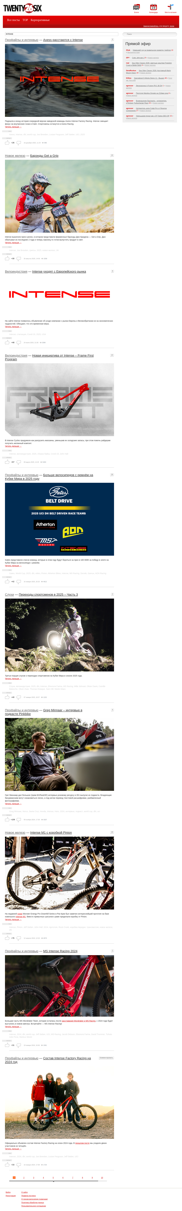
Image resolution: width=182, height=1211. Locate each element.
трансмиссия (93, 927)
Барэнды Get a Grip (44, 155)
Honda (43, 811)
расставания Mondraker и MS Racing (79, 1021)
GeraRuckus (131, 71)
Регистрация (11, 1196)
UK (57, 250)
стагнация (21, 334)
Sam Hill (49, 689)
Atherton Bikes (54, 573)
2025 (82, 134)
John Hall (64, 454)
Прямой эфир (138, 44)
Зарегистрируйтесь (151, 26)
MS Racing (74, 573)
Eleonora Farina (55, 686)
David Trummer (98, 1034)
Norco (25, 811)
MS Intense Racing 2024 (60, 951)
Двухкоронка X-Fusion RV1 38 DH (149, 86)
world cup (31, 134)
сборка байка (43, 454)
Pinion (44, 573)
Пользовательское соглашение (33, 1206)
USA (44, 334)
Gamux (91, 573)
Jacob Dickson (68, 1034)
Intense (19, 134)
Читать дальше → (13, 127)
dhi (24, 134)
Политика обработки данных (32, 1203)
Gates (12, 573)
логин (172, 26)
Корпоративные (40, 20)
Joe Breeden (42, 134)
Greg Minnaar (15, 811)
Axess (12, 134)
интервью (70, 811)
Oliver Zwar (24, 689)
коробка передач (78, 927)
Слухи (9, 594)
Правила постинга (28, 1196)
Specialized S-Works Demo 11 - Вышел (149, 78)
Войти (8, 1192)
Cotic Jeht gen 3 (138, 58)
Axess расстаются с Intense (63, 40)
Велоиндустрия (16, 271)
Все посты (13, 20)
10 (102, 1178)
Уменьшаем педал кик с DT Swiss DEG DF (152, 116)
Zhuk (128, 50)
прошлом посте (82, 1143)
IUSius (128, 78)
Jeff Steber (70, 134)
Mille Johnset (80, 686)
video (37, 573)
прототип (53, 927)
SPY (128, 58)
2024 (62, 811)
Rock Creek (64, 927)
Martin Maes (60, 689)
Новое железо (15, 155)
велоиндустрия (24, 454)
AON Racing (100, 573)
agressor (129, 86)
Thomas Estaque (37, 689)
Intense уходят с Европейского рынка (59, 271)
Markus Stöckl (25, 1037)
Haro (57, 811)
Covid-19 (31, 334)
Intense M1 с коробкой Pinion (51, 832)
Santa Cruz (34, 811)
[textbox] (61, 34)
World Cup (20, 573)
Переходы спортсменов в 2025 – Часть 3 (48, 594)
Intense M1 (21, 916)
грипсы (32, 250)
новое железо (48, 250)
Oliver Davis (92, 686)
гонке (19, 914)
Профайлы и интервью (21, 40)
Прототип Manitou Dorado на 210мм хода (152, 93)
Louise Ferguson (56, 134)
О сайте (24, 1192)
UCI (77, 134)
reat (127, 63)
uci (98, 811)
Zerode (83, 573)
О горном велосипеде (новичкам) (34, 1199)
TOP (25, 20)
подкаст (79, 811)
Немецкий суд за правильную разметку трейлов (152, 50)
